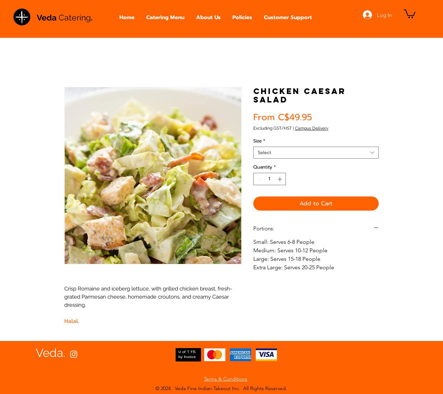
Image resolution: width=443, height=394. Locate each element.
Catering (75, 17)
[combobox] (316, 153)
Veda (48, 17)
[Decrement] (258, 179)
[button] (165, 17)
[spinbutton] (269, 179)
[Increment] (280, 179)
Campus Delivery (312, 128)
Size (259, 141)
